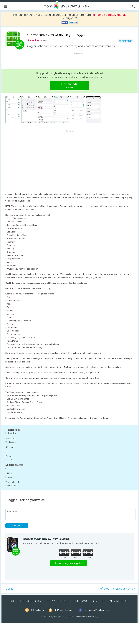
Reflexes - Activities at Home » (117, 588)
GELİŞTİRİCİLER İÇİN (30, 601)
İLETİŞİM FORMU (77, 601)
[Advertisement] (80, 61)
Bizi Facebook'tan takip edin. (96, 610)
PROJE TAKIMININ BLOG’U (114, 601)
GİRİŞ (13, 601)
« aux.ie (8, 588)
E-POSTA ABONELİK (54, 601)
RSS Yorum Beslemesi (64, 610)
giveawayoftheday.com (61, 616)
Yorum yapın (125, 40)
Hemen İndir (69, 86)
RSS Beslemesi (37, 610)
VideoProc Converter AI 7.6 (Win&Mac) (45, 538)
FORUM (93, 601)
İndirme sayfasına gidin (68, 563)
